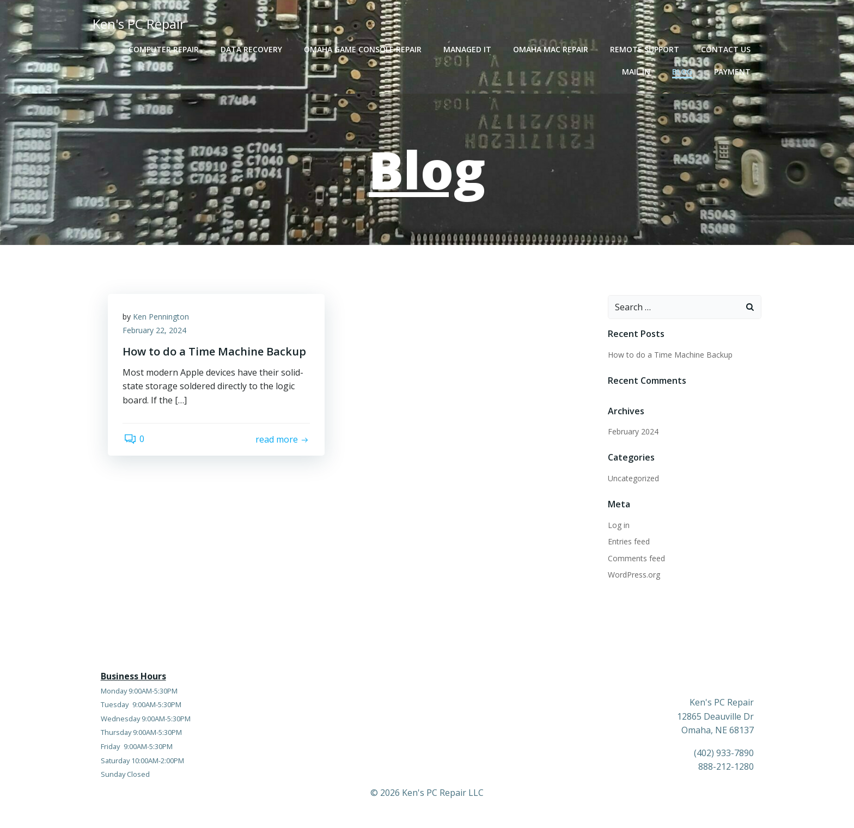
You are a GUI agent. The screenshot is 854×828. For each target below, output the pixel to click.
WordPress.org (633, 575)
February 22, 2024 (156, 333)
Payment (733, 71)
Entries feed (628, 542)
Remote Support (645, 49)
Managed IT (468, 49)
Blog (683, 71)
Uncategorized (632, 479)
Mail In (637, 71)
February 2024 (632, 432)
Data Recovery (252, 49)
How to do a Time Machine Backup (669, 355)
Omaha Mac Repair (551, 49)
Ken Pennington (163, 319)
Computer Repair (165, 49)
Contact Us (727, 49)
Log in (618, 525)
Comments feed (635, 559)
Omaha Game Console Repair (364, 49)
